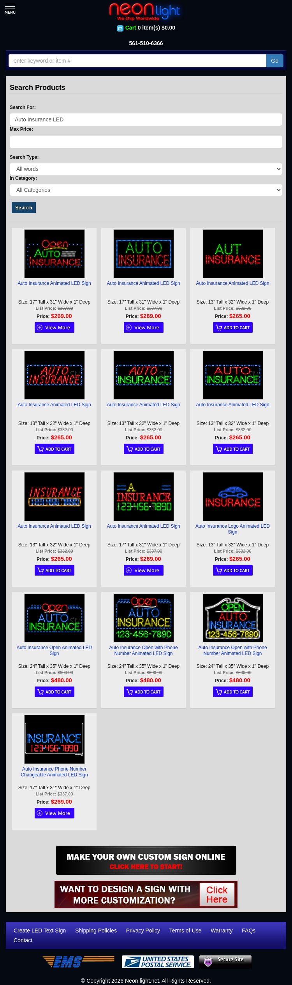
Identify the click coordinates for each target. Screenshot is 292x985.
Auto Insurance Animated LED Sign (54, 283)
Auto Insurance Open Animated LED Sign (54, 650)
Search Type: (24, 157)
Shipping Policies (96, 930)
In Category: (23, 178)
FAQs (248, 930)
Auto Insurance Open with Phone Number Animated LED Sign (143, 650)
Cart (130, 28)
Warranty (221, 930)
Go (274, 61)
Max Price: (21, 129)
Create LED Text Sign (40, 930)
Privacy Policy (143, 930)
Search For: (23, 107)
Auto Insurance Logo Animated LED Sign (232, 529)
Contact (23, 940)
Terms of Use (185, 930)
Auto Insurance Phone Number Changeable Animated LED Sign (54, 772)
